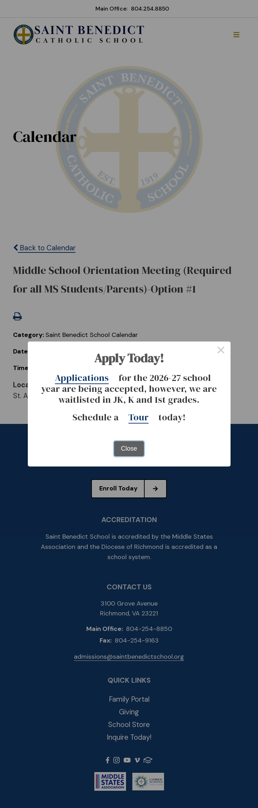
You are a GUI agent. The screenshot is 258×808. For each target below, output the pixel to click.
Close (129, 448)
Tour (138, 417)
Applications (82, 377)
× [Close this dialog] (221, 351)
